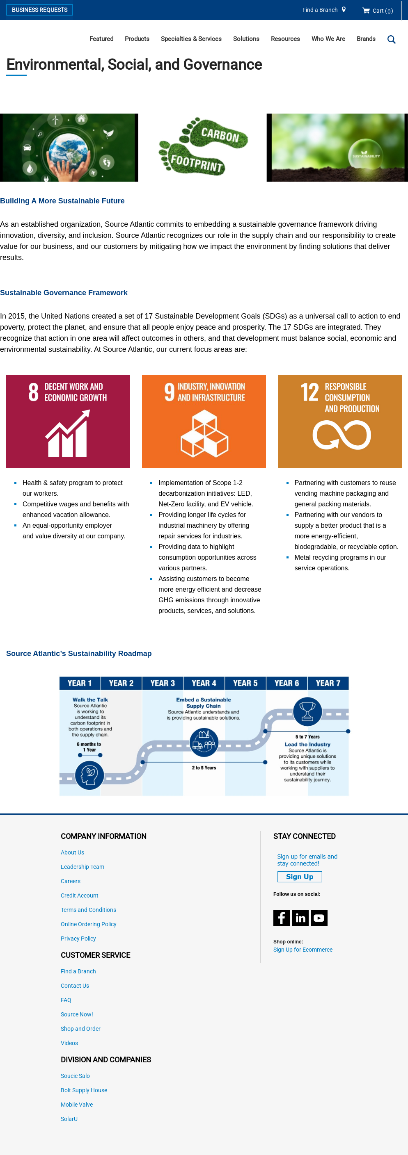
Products (137, 39)
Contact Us (75, 986)
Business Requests (39, 10)
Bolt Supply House (84, 1090)
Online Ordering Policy (89, 924)
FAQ (66, 1000)
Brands (366, 39)
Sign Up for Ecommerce (302, 950)
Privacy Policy (78, 939)
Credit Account (80, 896)
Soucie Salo (75, 1076)
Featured (101, 39)
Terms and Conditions (88, 910)
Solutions (246, 39)
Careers (70, 881)
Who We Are (328, 39)
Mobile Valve (77, 1105)
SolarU (69, 1119)
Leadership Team (82, 867)
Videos (69, 1043)
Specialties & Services (191, 39)
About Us (72, 853)
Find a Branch (320, 10)
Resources (285, 39)
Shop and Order (81, 1029)
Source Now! (77, 1014)
